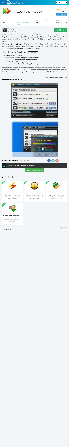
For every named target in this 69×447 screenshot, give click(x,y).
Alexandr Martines (12, 32)
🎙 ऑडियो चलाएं (60, 32)
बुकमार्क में (62, 15)
